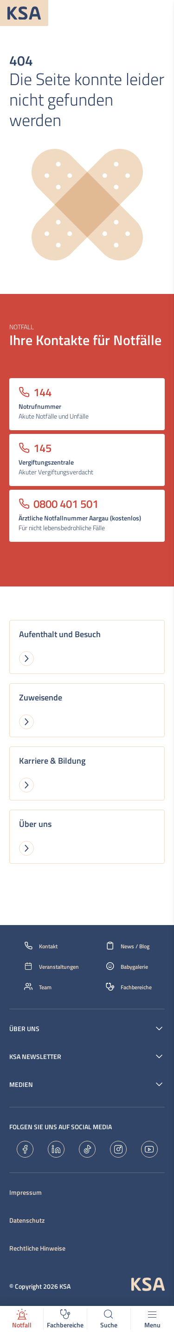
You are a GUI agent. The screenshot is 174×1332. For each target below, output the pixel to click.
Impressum (25, 1192)
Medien (21, 1084)
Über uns (24, 1028)
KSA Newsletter (35, 1056)
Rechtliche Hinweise (37, 1248)
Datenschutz (27, 1220)
